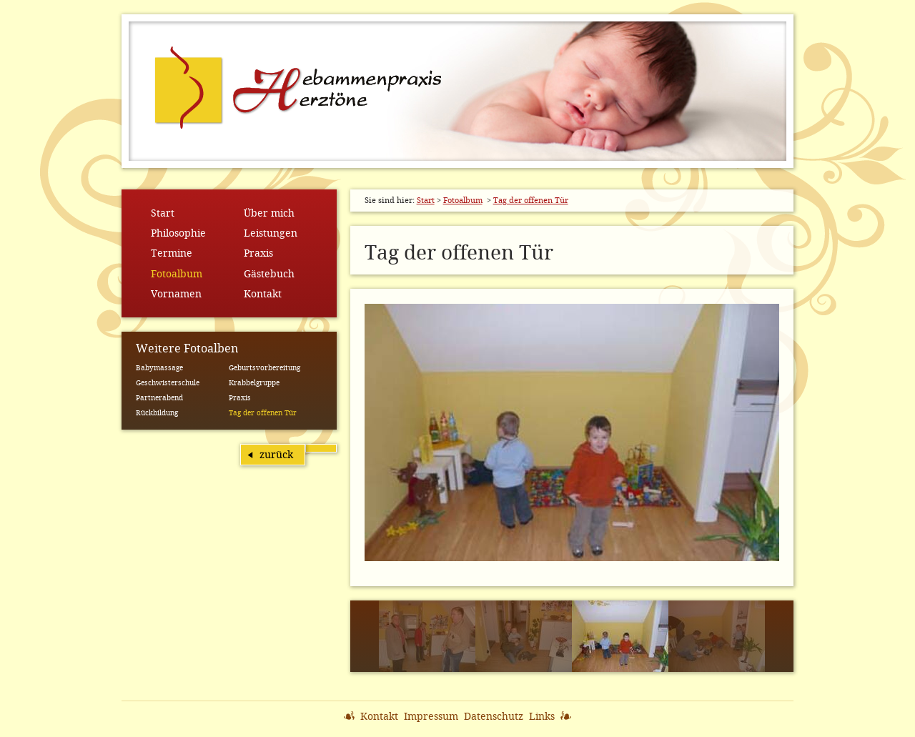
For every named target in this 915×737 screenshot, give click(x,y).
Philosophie (178, 233)
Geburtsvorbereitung (264, 367)
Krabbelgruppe (254, 382)
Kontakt (263, 293)
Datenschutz (493, 716)
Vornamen (176, 293)
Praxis (258, 253)
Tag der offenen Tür (263, 412)
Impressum (431, 716)
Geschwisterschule (167, 382)
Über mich (269, 213)
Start (162, 213)
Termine (171, 253)
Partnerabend (159, 397)
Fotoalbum (176, 273)
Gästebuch (269, 273)
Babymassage (159, 367)
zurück (276, 454)
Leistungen (270, 233)
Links (542, 716)
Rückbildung (157, 412)
